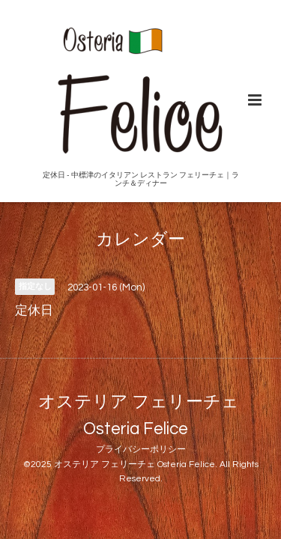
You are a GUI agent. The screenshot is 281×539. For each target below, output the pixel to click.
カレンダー (140, 240)
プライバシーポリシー (141, 449)
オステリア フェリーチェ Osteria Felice (138, 415)
